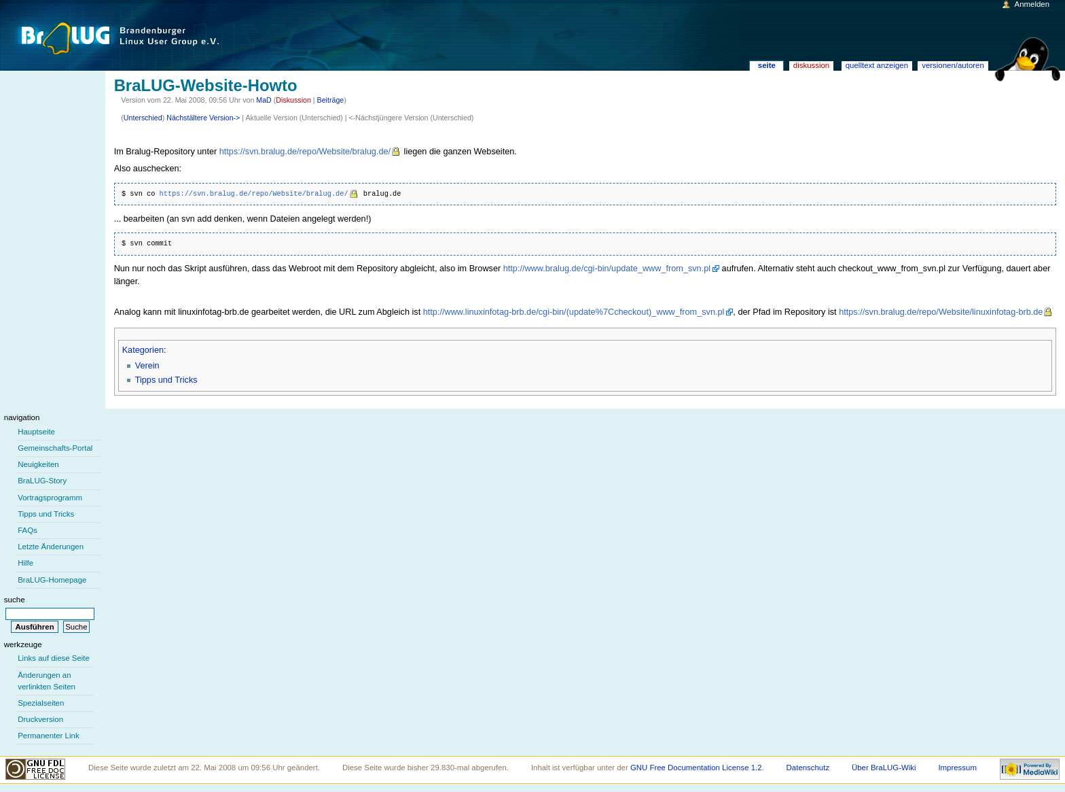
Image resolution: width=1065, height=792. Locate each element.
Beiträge (330, 100)
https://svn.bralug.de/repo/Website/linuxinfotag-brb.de (941, 312)
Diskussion (293, 100)
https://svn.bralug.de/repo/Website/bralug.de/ (305, 151)
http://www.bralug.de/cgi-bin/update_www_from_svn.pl (606, 268)
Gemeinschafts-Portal (55, 448)
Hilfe (25, 563)
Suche (14, 600)
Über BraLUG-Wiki (884, 767)
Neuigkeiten (38, 464)
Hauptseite (36, 432)
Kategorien (143, 350)
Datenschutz (808, 767)
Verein (147, 366)
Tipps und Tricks (166, 380)
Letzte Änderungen (51, 547)
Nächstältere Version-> (203, 118)
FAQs (27, 530)
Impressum (957, 767)
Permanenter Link (48, 735)
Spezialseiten (41, 703)
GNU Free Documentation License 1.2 (696, 767)
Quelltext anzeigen (877, 65)
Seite (767, 65)
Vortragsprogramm (50, 498)
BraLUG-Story (42, 481)
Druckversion (40, 719)
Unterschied (143, 118)
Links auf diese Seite (54, 658)
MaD (264, 100)
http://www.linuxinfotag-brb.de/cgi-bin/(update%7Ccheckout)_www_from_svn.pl (574, 312)
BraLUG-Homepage (52, 580)
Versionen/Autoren (953, 65)
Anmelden (1032, 4)
